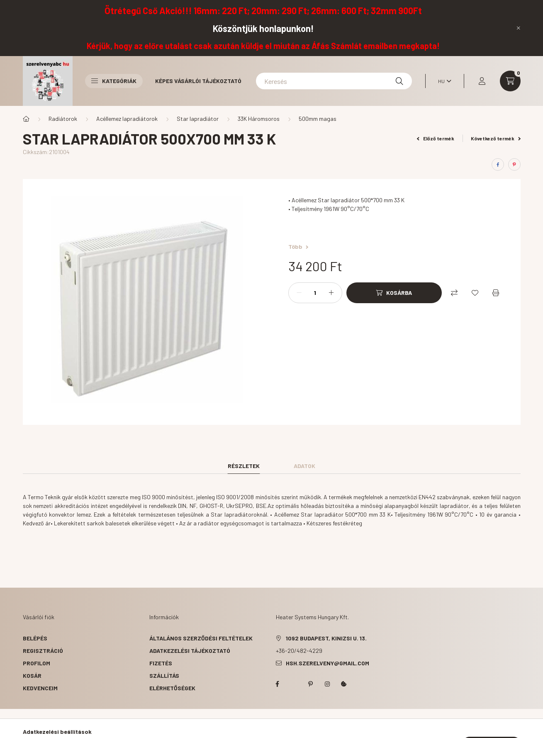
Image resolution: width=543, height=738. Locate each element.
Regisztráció (43, 650)
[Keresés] (334, 81)
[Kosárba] (394, 292)
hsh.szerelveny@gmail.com (327, 663)
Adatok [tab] (304, 465)
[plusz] (331, 293)
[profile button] (482, 81)
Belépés (35, 638)
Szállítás (164, 675)
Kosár (32, 675)
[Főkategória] (26, 118)
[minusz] (299, 293)
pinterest (310, 684)
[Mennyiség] (315, 293)
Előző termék (435, 138)
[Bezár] (518, 28)
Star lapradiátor (198, 118)
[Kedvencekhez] (475, 292)
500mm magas (317, 118)
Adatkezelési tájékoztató (189, 650)
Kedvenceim (40, 687)
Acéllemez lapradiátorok (127, 118)
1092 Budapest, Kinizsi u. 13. (326, 638)
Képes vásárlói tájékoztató (198, 80)
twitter (294, 684)
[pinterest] (514, 164)
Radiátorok (63, 118)
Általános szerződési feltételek (201, 638)
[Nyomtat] (495, 292)
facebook (277, 684)
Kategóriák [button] (113, 80)
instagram (327, 684)
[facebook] (498, 164)
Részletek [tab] (244, 465)
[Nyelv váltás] (442, 81)
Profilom (36, 663)
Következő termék (496, 138)
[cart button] (510, 81)
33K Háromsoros (259, 118)
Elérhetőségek (172, 687)
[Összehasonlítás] (454, 292)
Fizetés (160, 663)
